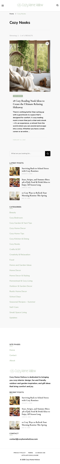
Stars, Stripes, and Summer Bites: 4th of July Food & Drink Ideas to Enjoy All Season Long (36, 182)
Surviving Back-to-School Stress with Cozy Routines (35, 169)
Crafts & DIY (15, 249)
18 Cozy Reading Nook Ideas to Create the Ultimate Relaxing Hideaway (28, 104)
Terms (30, 453)
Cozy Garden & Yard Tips (21, 223)
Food (12, 260)
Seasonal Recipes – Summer (22, 302)
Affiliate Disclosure (30, 455)
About (12, 360)
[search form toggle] (57, 5)
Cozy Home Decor (18, 228)
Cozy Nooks (18, 96)
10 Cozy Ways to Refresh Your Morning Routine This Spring (34, 194)
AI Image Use (40, 453)
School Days (15, 296)
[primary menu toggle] (3, 5)
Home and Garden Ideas (20, 265)
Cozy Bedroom (16, 217)
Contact (13, 355)
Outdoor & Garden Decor (21, 286)
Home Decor (15, 270)
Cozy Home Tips (17, 233)
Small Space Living (18, 312)
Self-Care (14, 307)
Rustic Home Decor (18, 291)
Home (12, 350)
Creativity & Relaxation (20, 254)
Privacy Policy (20, 453)
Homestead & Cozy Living (21, 281)
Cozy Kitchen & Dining (19, 239)
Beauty (13, 212)
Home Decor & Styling (20, 275)
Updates (13, 317)
